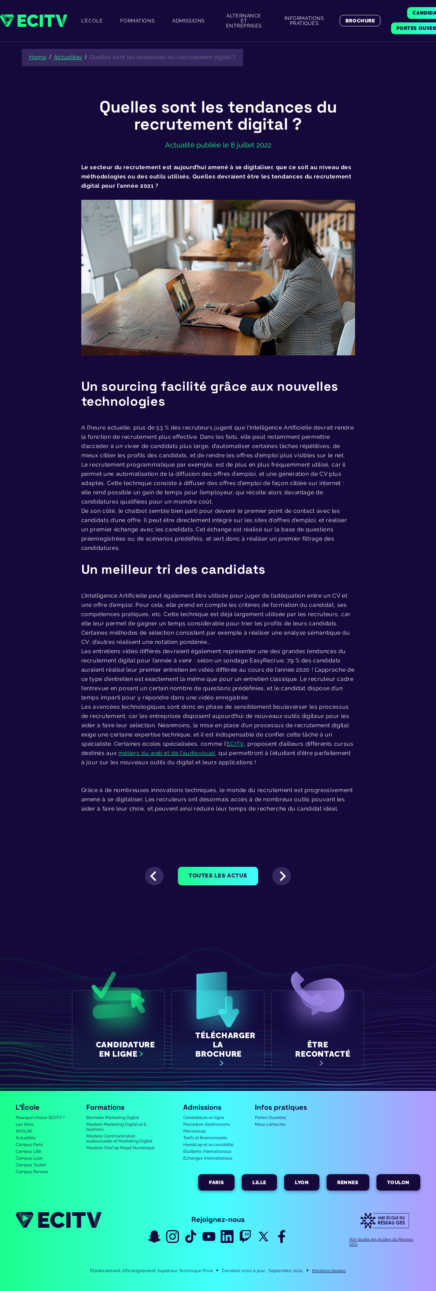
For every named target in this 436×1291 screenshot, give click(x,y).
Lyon (302, 1182)
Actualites (68, 57)
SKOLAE (24, 1131)
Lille (259, 1182)
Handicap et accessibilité (208, 1144)
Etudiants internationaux (207, 1151)
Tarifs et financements (205, 1137)
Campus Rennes (32, 1171)
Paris (216, 1182)
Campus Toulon (31, 1164)
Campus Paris (29, 1144)
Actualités (26, 1137)
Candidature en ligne (203, 1117)
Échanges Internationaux (207, 1158)
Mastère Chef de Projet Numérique (120, 1147)
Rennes (347, 1182)
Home (37, 57)
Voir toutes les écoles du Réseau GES (381, 1242)
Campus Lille (28, 1151)
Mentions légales (329, 1270)
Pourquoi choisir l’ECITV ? (40, 1117)
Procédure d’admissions (206, 1124)
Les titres (25, 1124)
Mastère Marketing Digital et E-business (117, 1127)
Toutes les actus (218, 875)
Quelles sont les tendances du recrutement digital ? (162, 57)
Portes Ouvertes (270, 1117)
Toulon (398, 1182)
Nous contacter (270, 1124)
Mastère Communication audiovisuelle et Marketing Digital (119, 1139)
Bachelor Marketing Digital (112, 1117)
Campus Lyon (29, 1158)
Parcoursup (194, 1131)
